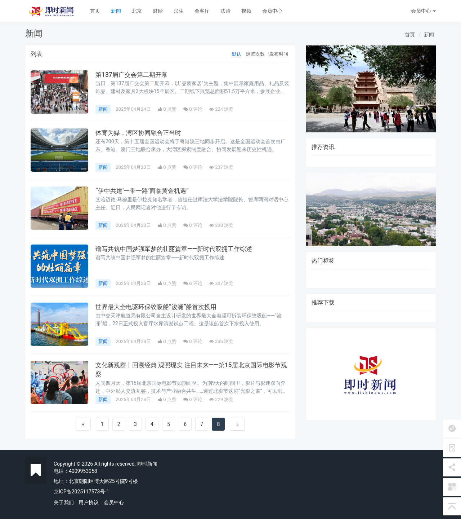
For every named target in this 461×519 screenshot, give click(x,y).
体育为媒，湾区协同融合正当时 (140, 132)
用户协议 (89, 502)
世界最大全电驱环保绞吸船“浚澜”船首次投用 (159, 307)
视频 (246, 11)
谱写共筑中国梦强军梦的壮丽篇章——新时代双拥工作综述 (178, 248)
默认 (236, 54)
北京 (137, 11)
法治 (225, 11)
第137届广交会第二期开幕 (133, 74)
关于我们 (64, 502)
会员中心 (272, 11)
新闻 (116, 11)
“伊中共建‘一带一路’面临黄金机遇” (144, 190)
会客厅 (202, 11)
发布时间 (278, 54)
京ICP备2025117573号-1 (81, 491)
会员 (423, 11)
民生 (179, 11)
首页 (95, 11)
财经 (158, 11)
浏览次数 (255, 54)
